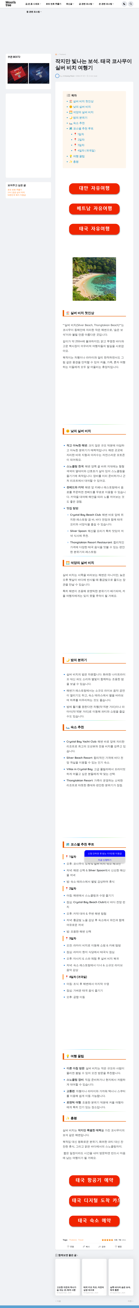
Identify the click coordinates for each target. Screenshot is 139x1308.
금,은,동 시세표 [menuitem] (32, 4)
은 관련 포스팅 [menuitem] (105, 4)
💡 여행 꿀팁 (77, 156)
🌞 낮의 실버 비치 (80, 106)
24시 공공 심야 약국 (16, 192)
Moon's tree (11, 4)
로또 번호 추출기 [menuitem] (53, 4)
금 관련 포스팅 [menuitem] (85, 4)
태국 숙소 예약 (94, 1220)
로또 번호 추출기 (15, 189)
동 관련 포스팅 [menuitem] (33, 11)
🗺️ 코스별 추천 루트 (81, 128)
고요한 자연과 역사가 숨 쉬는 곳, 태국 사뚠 (66, 1288)
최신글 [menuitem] (69, 4)
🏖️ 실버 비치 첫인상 (81, 101)
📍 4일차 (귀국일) (84, 150)
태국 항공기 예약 (94, 1180)
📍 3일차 (79, 145)
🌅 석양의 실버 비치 (81, 112)
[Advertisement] (69, 32)
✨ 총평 (74, 161)
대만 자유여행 (94, 188)
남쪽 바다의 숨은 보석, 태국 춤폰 (120, 1288)
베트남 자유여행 (94, 208)
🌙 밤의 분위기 (78, 117)
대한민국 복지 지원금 (17, 195)
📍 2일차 (79, 139)
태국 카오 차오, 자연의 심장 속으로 (93, 1288)
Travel (80, 1240)
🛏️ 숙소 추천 (77, 123)
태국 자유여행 (94, 228)
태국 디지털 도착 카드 (96, 1200)
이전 (130, 1301)
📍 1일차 (79, 134)
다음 (59, 1301)
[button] (124, 4)
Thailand (62, 54)
